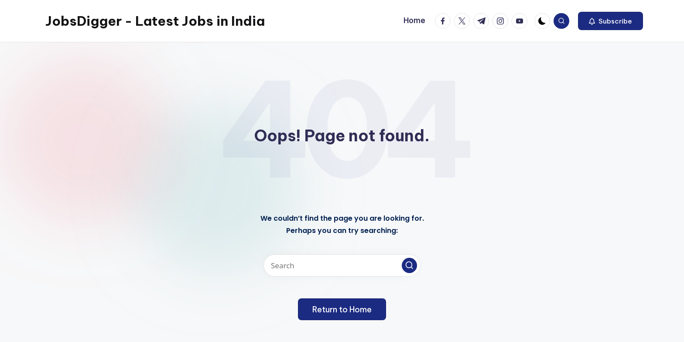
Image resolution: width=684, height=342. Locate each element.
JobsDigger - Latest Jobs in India (155, 21)
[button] (610, 21)
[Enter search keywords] (342, 265)
